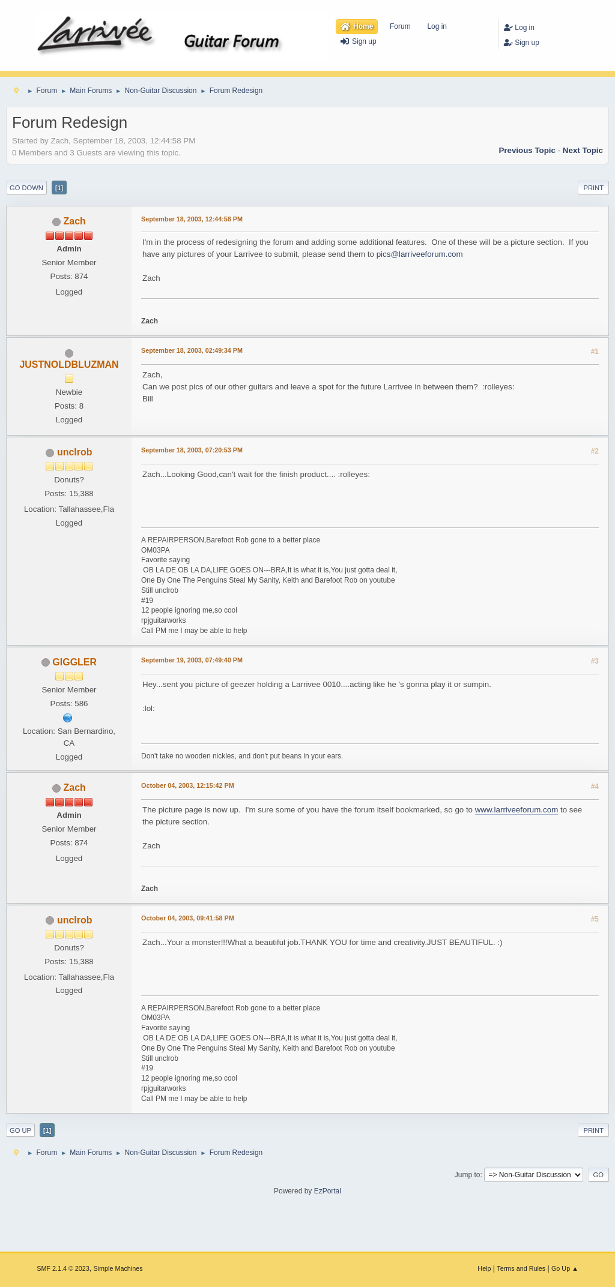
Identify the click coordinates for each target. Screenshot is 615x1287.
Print (593, 187)
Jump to (467, 1175)
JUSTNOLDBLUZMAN (68, 364)
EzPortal (327, 1191)
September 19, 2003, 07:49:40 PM (192, 660)
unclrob (74, 452)
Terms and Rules (521, 1268)
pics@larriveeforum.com (420, 254)
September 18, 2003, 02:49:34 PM (192, 350)
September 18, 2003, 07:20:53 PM (192, 450)
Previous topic (527, 150)
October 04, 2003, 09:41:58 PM (187, 918)
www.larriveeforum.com (517, 809)
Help (484, 1268)
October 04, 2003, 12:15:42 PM (187, 785)
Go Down (26, 187)
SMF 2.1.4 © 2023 (63, 1268)
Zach (75, 221)
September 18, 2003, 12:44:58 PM (192, 219)
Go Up (20, 1130)
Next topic (583, 150)
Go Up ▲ (564, 1268)
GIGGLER (74, 662)
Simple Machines (118, 1268)
